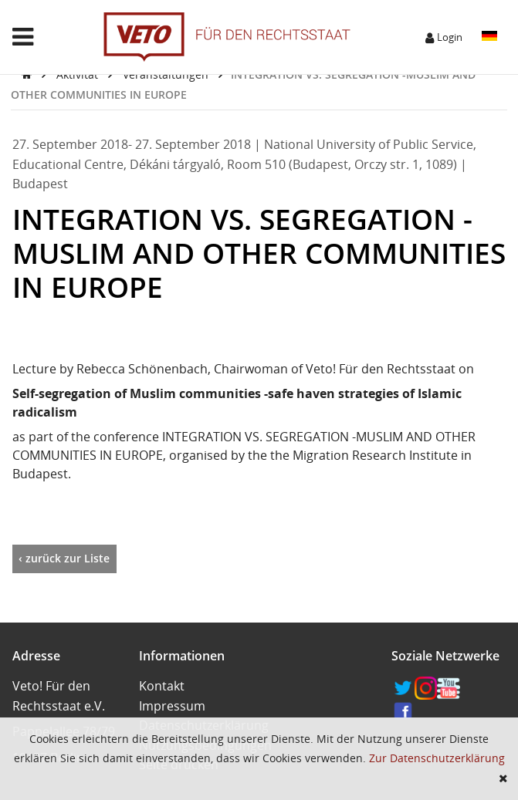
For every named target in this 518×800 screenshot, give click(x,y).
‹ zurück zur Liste (64, 558)
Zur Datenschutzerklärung (437, 758)
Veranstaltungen (167, 74)
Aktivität (78, 74)
